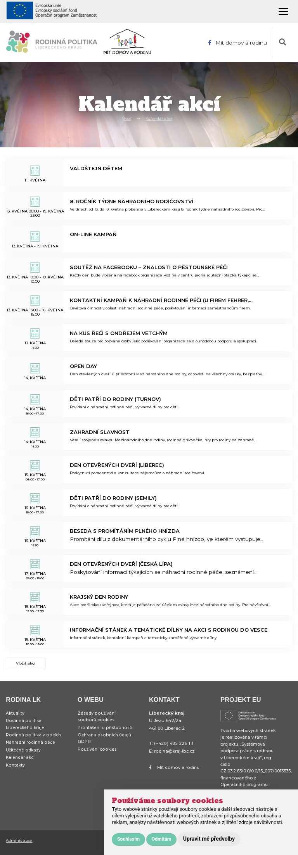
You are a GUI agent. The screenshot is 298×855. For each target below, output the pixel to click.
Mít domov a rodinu (236, 43)
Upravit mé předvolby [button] (209, 839)
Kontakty (16, 774)
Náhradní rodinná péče (32, 749)
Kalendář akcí (159, 118)
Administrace (20, 843)
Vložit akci (27, 665)
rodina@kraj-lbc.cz (175, 754)
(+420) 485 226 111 (173, 747)
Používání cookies (98, 757)
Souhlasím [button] (128, 839)
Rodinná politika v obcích (34, 741)
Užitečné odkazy (24, 757)
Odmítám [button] (162, 839)
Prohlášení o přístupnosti (105, 732)
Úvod (125, 118)
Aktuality (15, 716)
